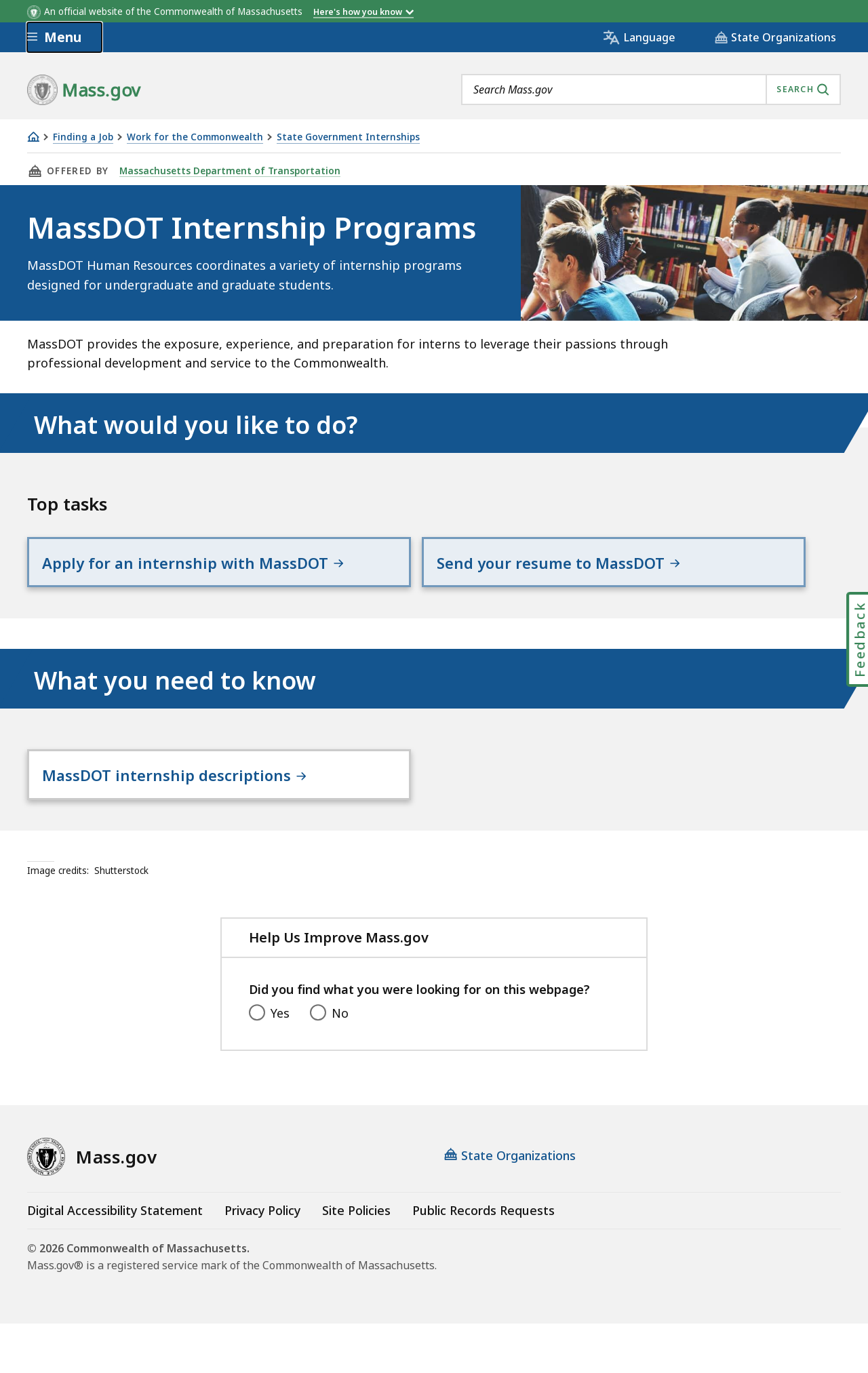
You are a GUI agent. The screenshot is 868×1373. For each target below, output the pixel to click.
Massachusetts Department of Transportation (227, 171)
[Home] (33, 136)
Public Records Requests (483, 1260)
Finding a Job (83, 137)
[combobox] (651, 89)
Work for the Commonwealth (195, 137)
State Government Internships (348, 137)
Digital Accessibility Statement (115, 1260)
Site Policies (356, 1260)
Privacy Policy (262, 1260)
